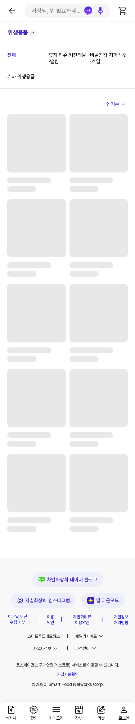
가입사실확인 (67, 674)
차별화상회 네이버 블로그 (67, 579)
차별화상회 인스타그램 (43, 600)
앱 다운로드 (103, 600)
